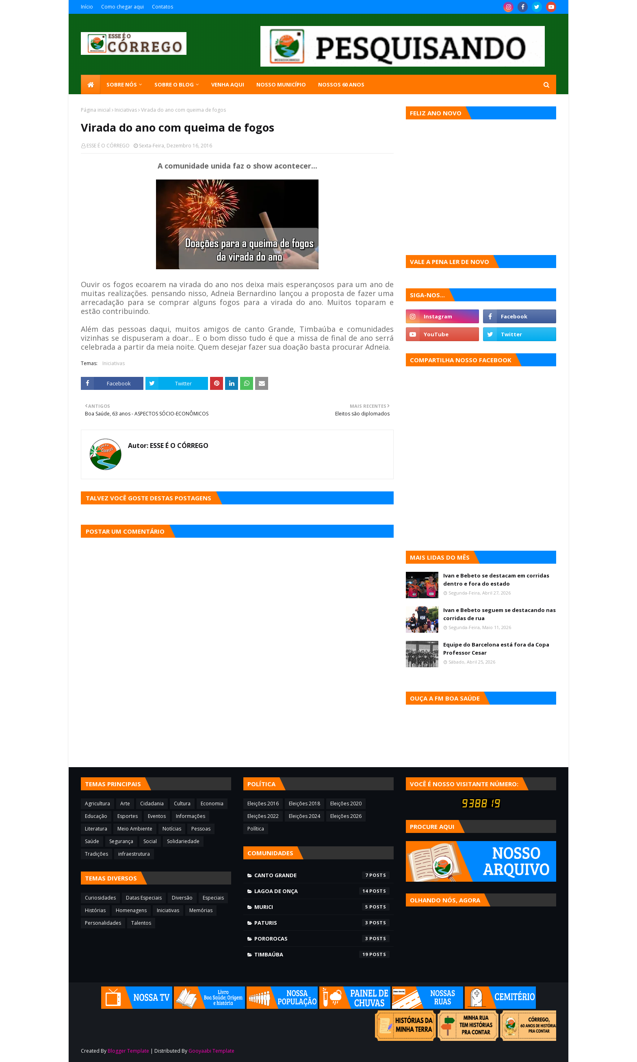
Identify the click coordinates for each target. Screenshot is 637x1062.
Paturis (322, 922)
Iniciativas (126, 109)
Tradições (96, 853)
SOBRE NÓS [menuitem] (121, 84)
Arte (125, 803)
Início (87, 6)
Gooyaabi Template (211, 1050)
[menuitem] (90, 84)
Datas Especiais (144, 897)
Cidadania (152, 803)
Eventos (157, 816)
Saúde (92, 841)
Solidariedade (183, 841)
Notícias (171, 828)
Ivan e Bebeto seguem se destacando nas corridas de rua (499, 614)
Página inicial (95, 109)
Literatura (96, 828)
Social (150, 841)
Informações (190, 816)
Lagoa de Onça (322, 891)
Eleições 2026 (346, 816)
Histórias (95, 910)
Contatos (162, 6)
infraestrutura (134, 853)
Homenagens (131, 910)
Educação (96, 816)
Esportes (127, 816)
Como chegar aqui (122, 6)
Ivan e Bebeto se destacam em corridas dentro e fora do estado (496, 579)
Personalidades (103, 922)
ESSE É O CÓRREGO (108, 145)
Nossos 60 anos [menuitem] (341, 84)
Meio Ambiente (134, 828)
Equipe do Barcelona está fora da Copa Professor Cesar (496, 648)
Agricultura (97, 803)
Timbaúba (322, 954)
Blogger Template (128, 1050)
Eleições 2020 (346, 803)
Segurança (121, 841)
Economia (212, 803)
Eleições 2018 (304, 803)
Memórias (200, 910)
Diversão (182, 897)
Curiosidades (100, 897)
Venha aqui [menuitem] (227, 84)
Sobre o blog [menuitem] (174, 84)
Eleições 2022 (263, 816)
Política (255, 828)
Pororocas (322, 938)
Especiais (213, 897)
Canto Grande (322, 875)
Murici (322, 907)
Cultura (182, 803)
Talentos (141, 922)
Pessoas (200, 828)
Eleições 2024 (304, 816)
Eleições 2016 (263, 803)
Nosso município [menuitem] (281, 84)
